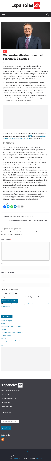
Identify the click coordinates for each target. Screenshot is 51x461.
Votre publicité (6, 407)
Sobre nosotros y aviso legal (10, 390)
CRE (30, 136)
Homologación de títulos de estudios (11, 326)
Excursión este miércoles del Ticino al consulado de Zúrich (29, 221)
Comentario (6, 240)
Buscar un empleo (6, 320)
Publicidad (3, 345)
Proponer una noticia (8, 398)
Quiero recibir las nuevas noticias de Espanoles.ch (20, 297)
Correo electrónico (8, 272)
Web (3, 281)
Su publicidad (6, 402)
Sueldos (3, 338)
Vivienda (3, 329)
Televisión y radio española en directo (12, 332)
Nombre (4, 264)
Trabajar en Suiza (6, 335)
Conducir (3, 323)
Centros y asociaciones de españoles (12, 341)
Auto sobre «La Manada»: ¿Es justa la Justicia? (17, 216)
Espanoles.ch (15, 63)
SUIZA (5, 51)
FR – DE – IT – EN (7, 394)
